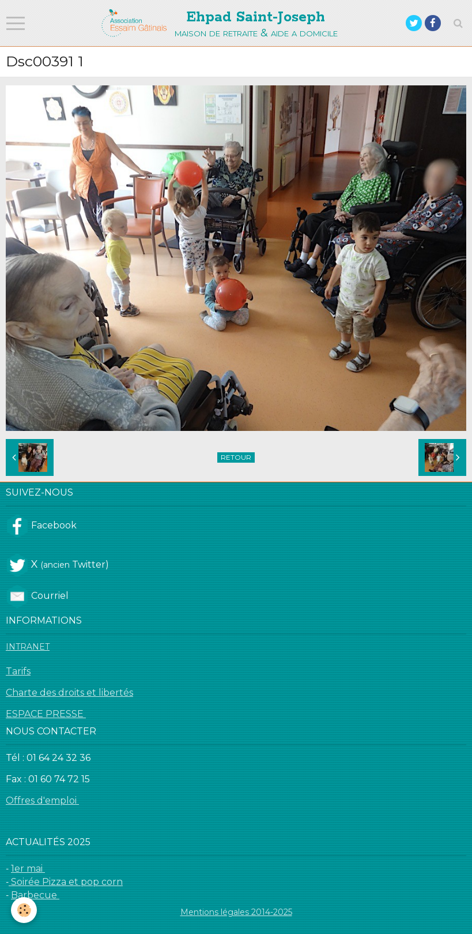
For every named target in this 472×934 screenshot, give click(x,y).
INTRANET (28, 647)
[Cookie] (24, 910)
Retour (236, 457)
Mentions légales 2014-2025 (236, 912)
